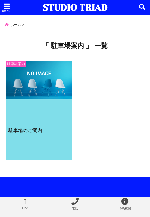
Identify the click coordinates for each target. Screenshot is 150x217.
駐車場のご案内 (25, 130)
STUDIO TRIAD (75, 8)
